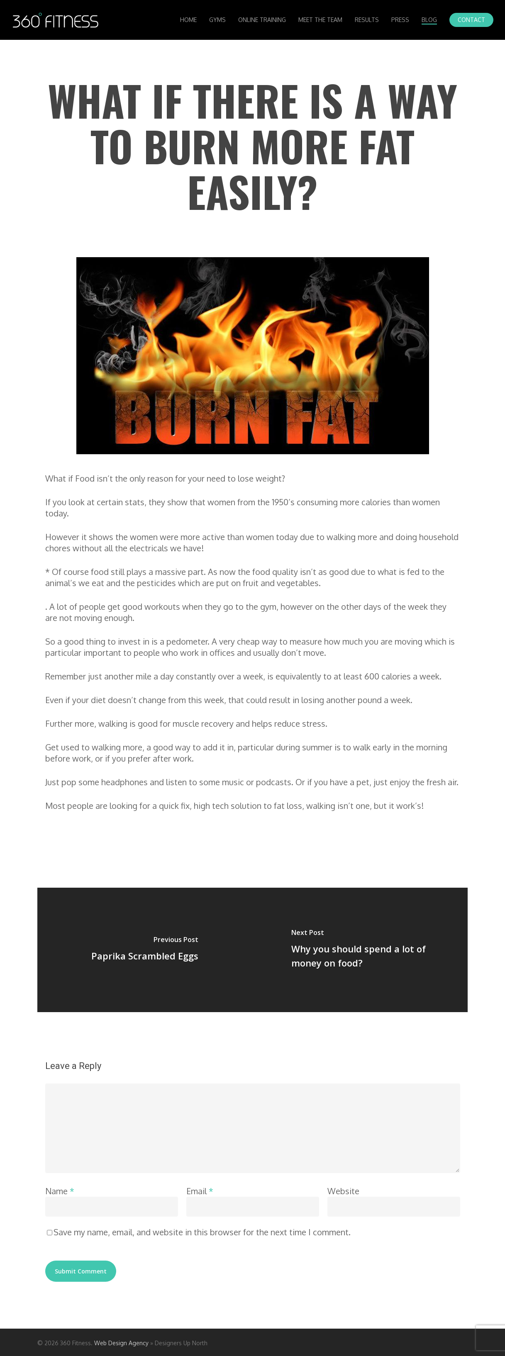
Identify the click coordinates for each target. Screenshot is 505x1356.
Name (59, 1191)
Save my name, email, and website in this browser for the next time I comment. (202, 1232)
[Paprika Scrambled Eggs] (145, 950)
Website (343, 1191)
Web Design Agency (121, 1342)
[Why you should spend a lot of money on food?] (360, 950)
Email (199, 1191)
